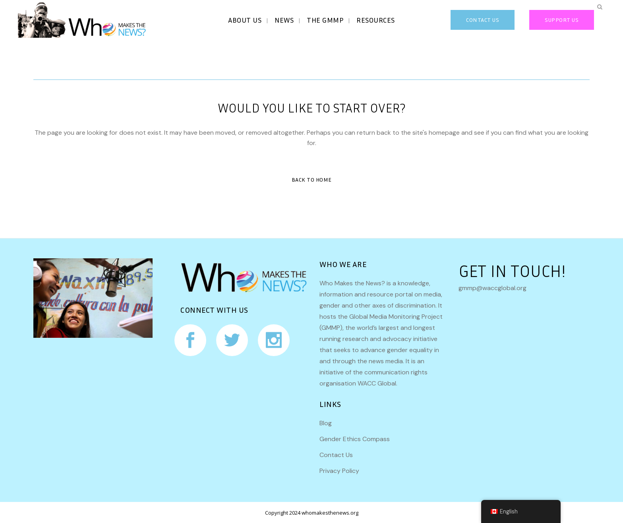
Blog (325, 423)
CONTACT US (482, 19)
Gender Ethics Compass (354, 439)
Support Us (561, 19)
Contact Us (336, 455)
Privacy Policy (339, 471)
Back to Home (312, 179)
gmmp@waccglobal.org (492, 288)
